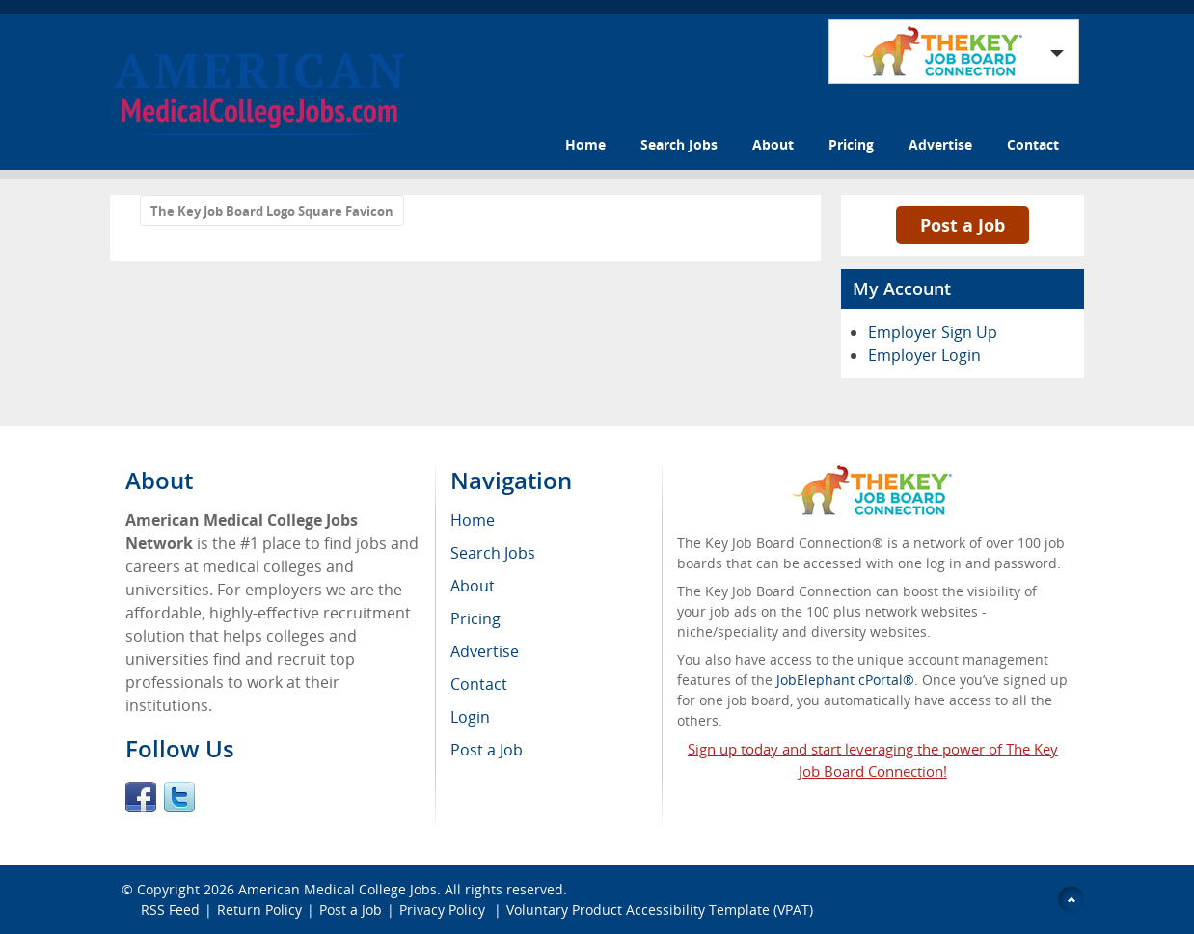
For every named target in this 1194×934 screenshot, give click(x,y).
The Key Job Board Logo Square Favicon (271, 211)
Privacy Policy (444, 909)
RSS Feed (170, 909)
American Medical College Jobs (337, 889)
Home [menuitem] (472, 520)
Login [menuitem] (470, 717)
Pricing (851, 144)
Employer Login (924, 355)
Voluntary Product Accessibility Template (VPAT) (659, 909)
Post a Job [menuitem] (486, 749)
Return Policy (259, 909)
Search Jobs (679, 144)
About (773, 144)
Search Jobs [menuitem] (492, 552)
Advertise (940, 144)
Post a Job (962, 224)
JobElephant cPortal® (845, 680)
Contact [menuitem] (478, 684)
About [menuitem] (472, 585)
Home (585, 144)
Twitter (179, 797)
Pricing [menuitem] (475, 618)
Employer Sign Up (932, 332)
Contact (1033, 144)
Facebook (140, 797)
